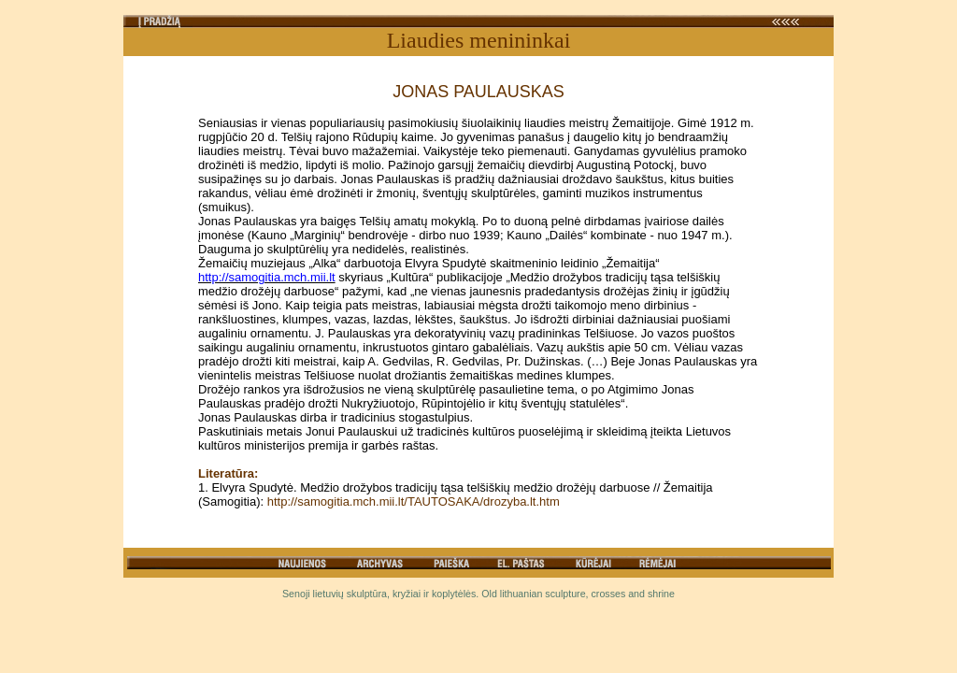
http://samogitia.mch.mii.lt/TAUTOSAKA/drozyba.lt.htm (413, 501)
